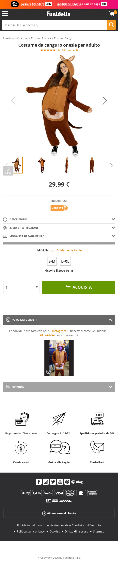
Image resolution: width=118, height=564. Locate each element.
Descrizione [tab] (15, 219)
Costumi (22, 38)
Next (105, 101)
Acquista (82, 287)
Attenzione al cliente (59, 513)
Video (8, 172)
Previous (13, 101)
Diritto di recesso (76, 531)
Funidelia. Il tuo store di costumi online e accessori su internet (58, 14)
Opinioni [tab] (15, 387)
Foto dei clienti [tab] (21, 320)
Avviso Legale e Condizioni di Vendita (75, 525)
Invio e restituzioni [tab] (20, 228)
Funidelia (8, 38)
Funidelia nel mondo (31, 525)
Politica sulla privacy (31, 531)
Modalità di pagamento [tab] (23, 236)
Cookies (55, 531)
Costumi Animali (41, 38)
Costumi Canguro (64, 38)
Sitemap (98, 531)
